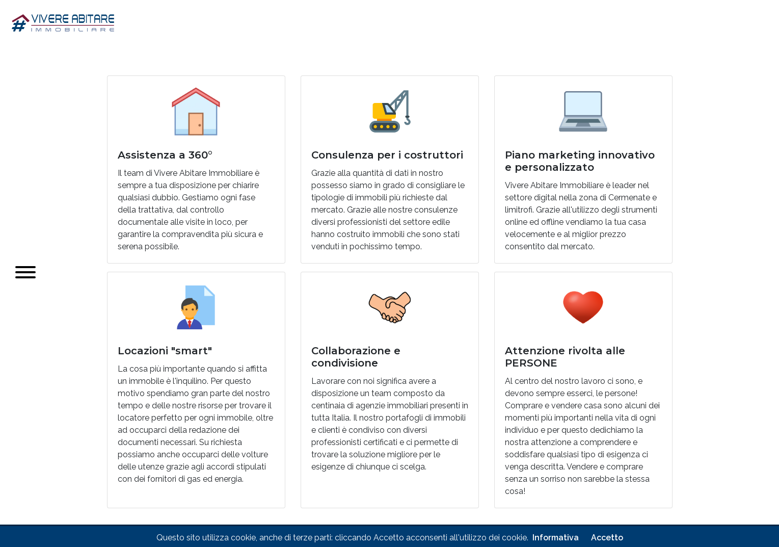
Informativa (555, 537)
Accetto (607, 537)
